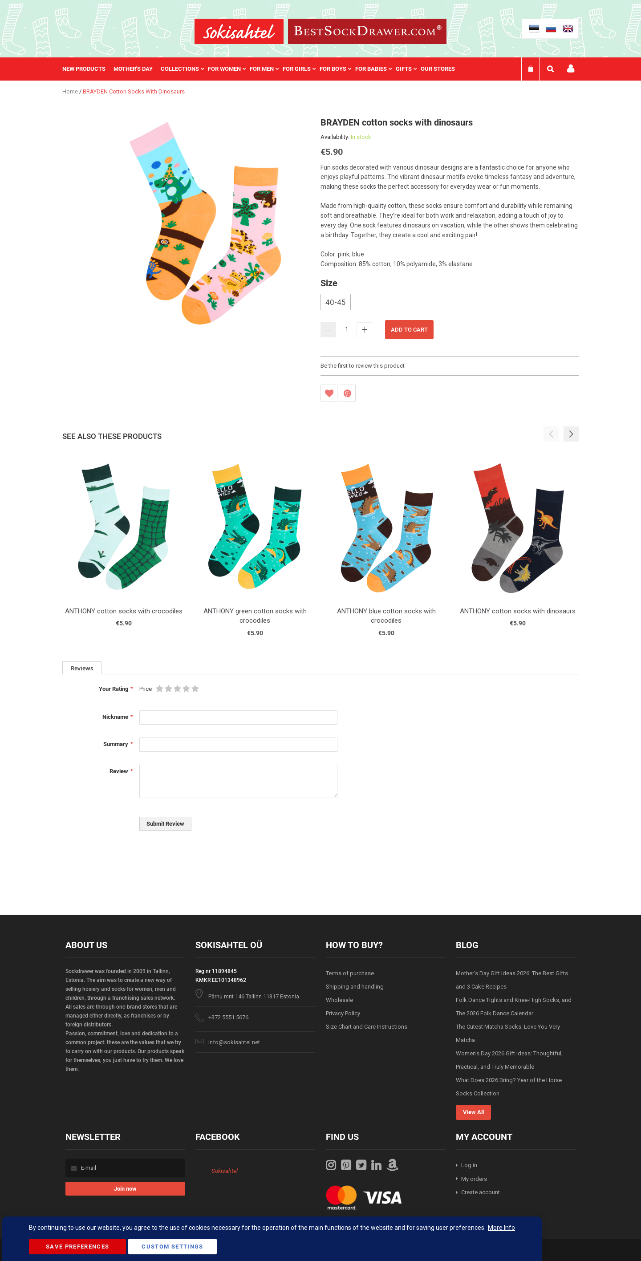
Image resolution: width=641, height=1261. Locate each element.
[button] (571, 434)
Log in (469, 1165)
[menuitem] (88, 69)
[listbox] (449, 303)
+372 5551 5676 (228, 1017)
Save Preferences (78, 1246)
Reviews (82, 668)
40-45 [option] (335, 302)
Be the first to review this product (362, 365)
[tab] (81, 667)
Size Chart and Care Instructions (366, 1026)
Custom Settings (172, 1246)
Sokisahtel (224, 1171)
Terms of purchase (350, 973)
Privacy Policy (343, 1013)
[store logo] (239, 31)
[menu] (263, 69)
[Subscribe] (125, 1189)
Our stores (438, 68)
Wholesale (339, 1000)
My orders (474, 1179)
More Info (501, 1227)
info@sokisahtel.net (234, 1042)
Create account (480, 1192)
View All (473, 1112)
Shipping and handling (355, 986)
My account (570, 68)
